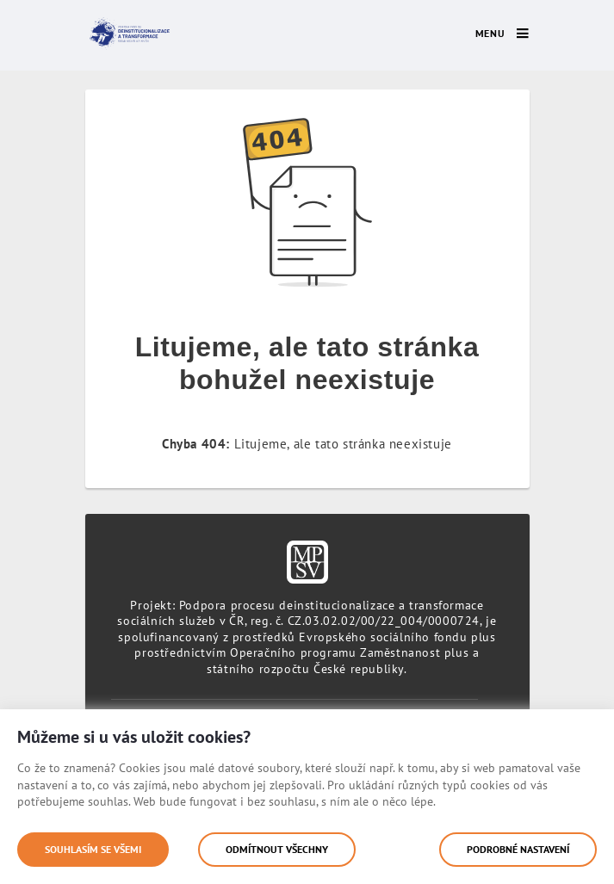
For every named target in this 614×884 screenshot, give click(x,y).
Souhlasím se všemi (93, 849)
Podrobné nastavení (518, 849)
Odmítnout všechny (277, 849)
